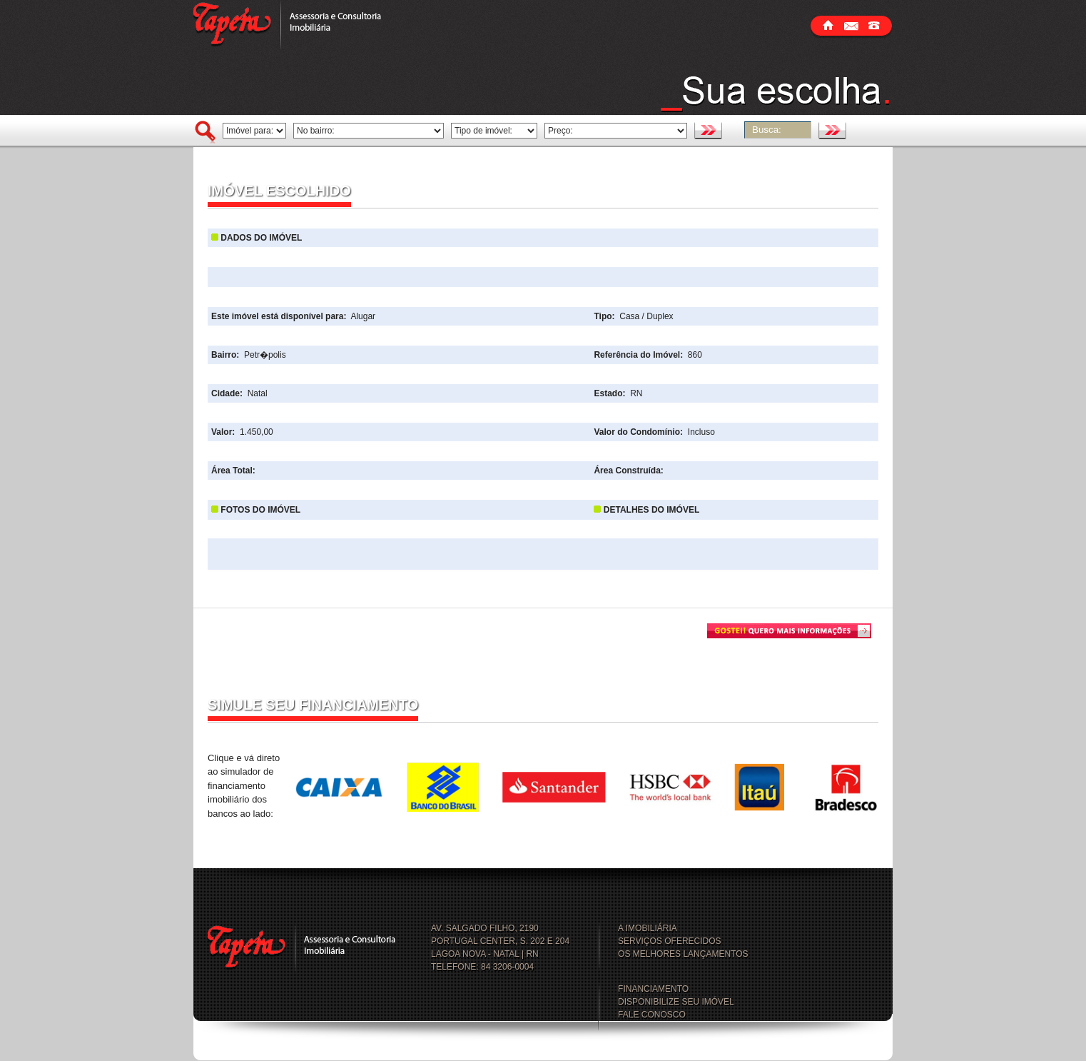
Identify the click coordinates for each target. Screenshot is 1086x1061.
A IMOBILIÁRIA (647, 928)
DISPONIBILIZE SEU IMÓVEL (676, 1002)
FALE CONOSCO (652, 1015)
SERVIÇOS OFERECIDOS (669, 941)
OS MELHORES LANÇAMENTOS (683, 954)
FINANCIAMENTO (653, 989)
